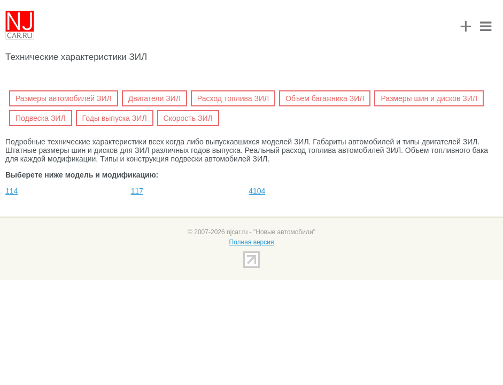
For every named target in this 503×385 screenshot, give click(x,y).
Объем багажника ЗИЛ (324, 98)
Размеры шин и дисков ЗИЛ (429, 98)
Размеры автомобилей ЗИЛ (64, 98)
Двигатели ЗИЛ (154, 98)
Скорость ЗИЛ (188, 118)
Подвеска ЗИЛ (41, 118)
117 (137, 191)
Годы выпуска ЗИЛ (114, 118)
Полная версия (251, 242)
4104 (257, 191)
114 (11, 191)
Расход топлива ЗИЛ (233, 98)
